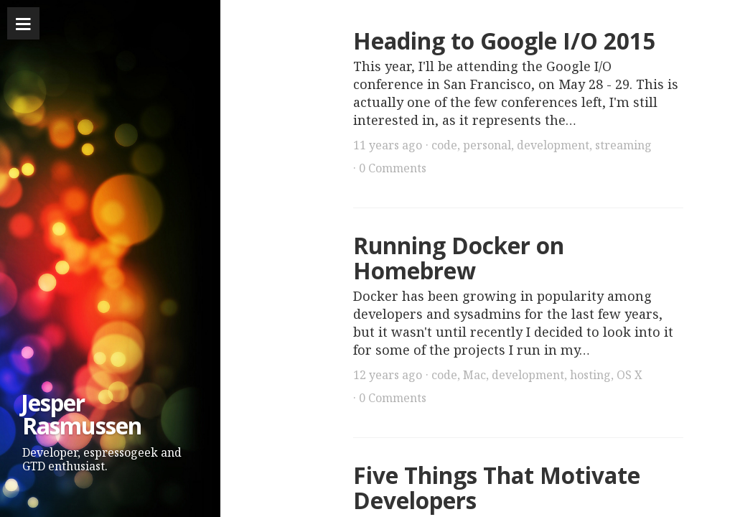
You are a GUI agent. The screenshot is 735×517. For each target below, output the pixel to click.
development (553, 145)
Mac (474, 375)
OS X (629, 375)
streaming (623, 145)
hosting (590, 375)
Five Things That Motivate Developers (496, 488)
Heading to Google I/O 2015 (504, 40)
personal (487, 145)
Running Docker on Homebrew (458, 258)
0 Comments (392, 168)
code (444, 145)
